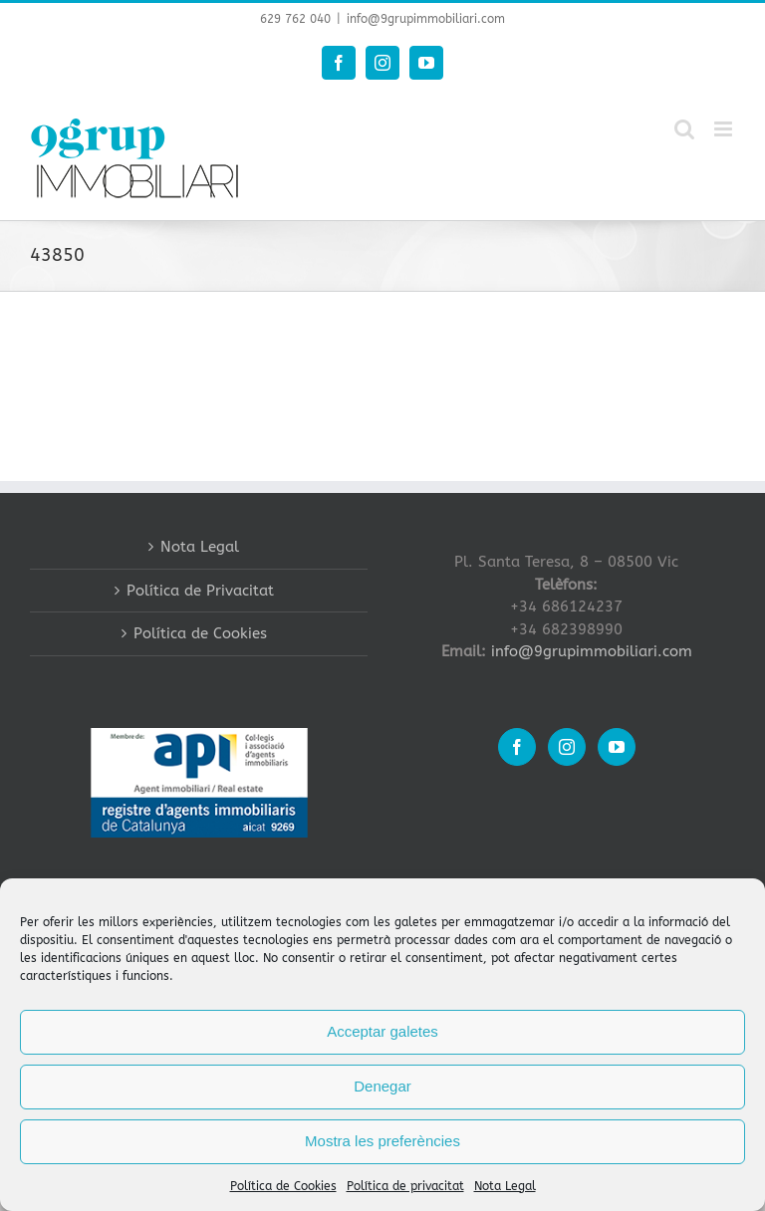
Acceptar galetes (382, 1031)
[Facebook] (517, 747)
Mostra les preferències (382, 1140)
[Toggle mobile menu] (724, 129)
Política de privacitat (405, 1186)
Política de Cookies (283, 1186)
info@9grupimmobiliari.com (426, 19)
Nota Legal (505, 1186)
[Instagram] (567, 747)
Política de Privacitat (200, 591)
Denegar (382, 1086)
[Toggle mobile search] (684, 129)
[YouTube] (617, 747)
